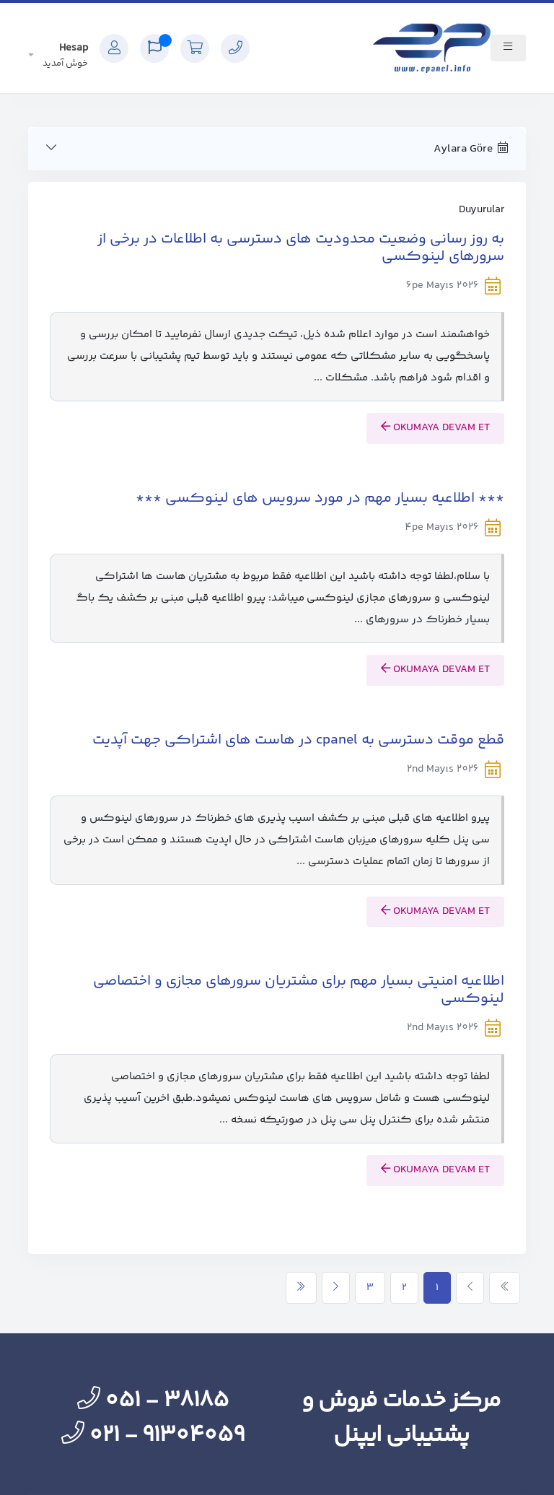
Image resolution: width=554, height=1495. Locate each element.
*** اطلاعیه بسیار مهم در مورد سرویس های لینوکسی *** (320, 498)
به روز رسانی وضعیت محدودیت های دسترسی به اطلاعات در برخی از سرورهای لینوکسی (300, 248)
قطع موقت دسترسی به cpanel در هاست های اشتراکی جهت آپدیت (298, 740)
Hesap (65, 55)
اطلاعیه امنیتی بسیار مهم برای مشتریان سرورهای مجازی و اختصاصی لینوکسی (298, 990)
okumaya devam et (435, 427)
